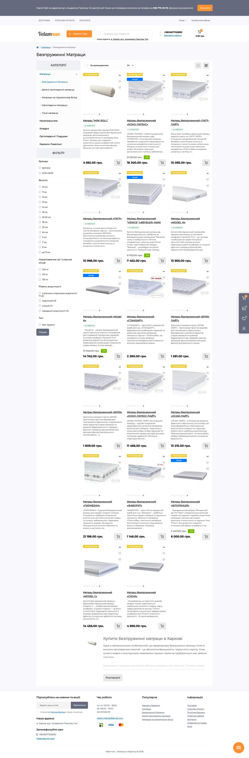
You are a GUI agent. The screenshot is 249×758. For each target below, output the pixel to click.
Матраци (45, 47)
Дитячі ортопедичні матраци (58, 89)
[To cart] (118, 162)
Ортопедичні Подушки (54, 136)
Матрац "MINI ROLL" (95, 120)
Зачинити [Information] (205, 8)
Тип (41, 318)
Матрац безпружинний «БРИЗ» (102, 412)
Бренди (43, 161)
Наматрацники (49, 120)
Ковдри (44, 128)
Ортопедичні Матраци (54, 105)
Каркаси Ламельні (51, 144)
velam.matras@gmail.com (110, 718)
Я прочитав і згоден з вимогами (61, 712)
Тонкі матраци (50, 113)
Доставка (44, 20)
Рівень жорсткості (50, 286)
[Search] (100, 34)
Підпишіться (79, 705)
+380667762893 (173, 32)
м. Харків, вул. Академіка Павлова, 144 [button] (129, 39)
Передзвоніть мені (45, 738)
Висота (43, 180)
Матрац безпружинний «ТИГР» (102, 218)
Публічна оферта (195, 716)
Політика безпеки (57, 712)
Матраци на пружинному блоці (59, 97)
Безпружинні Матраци (55, 82)
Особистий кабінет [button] (200, 20)
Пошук (43, 332)
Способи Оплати (65, 20)
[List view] (198, 65)
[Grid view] (206, 65)
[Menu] (79, 33)
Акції (189, 726)
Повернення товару (197, 723)
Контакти (84, 20)
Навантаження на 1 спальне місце (55, 261)
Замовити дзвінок (173, 35)
